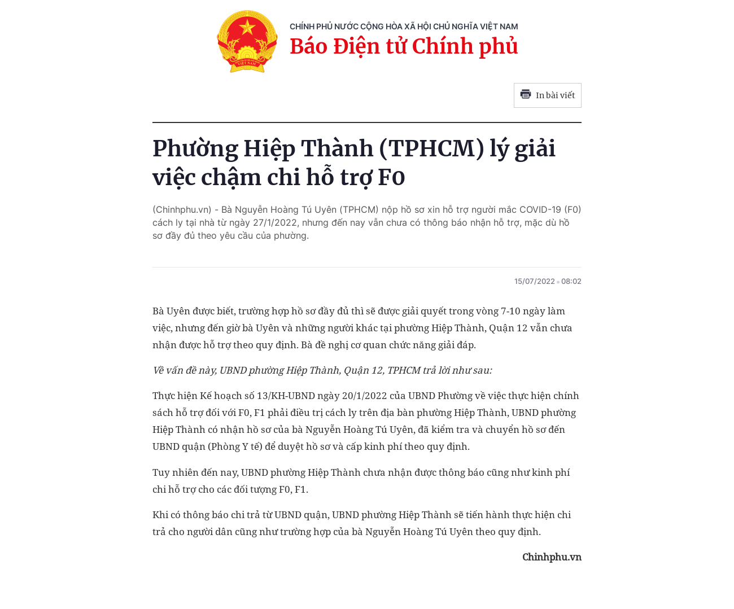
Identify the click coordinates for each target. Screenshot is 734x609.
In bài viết (547, 95)
